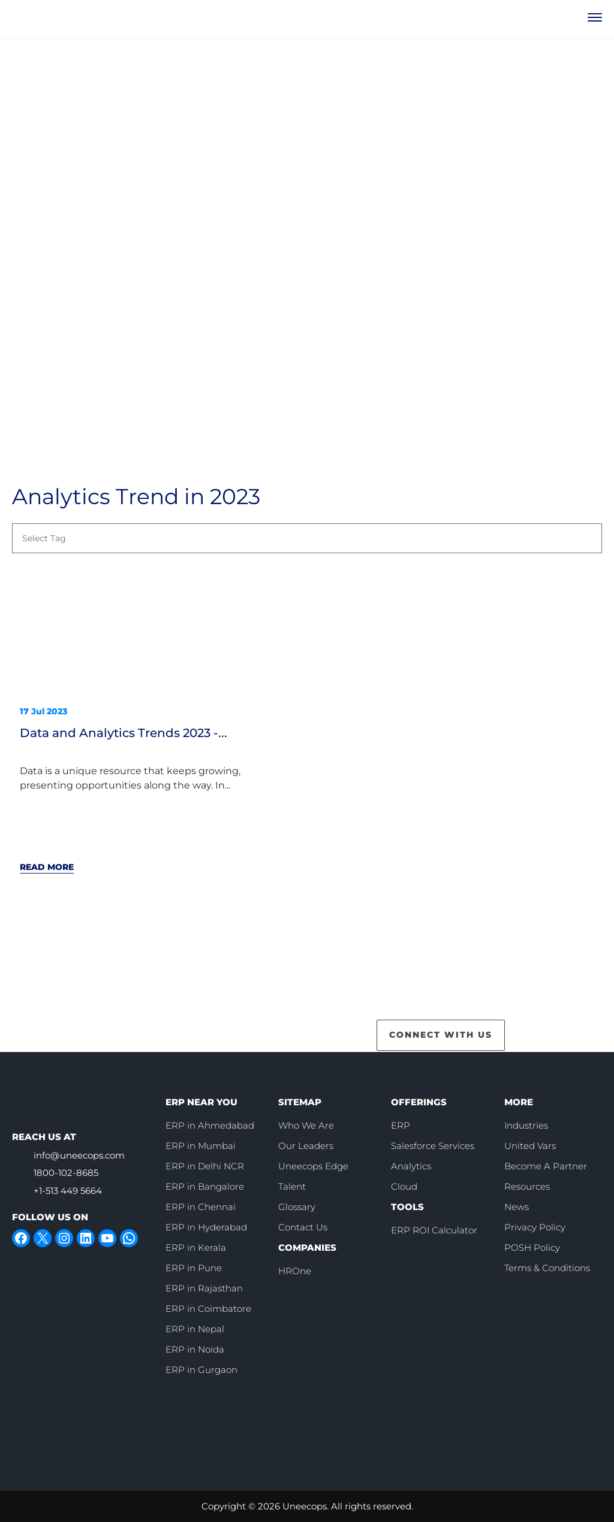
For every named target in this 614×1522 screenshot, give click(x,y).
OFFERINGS (419, 1102)
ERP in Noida (194, 1349)
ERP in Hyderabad (206, 1227)
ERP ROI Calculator (434, 1230)
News (516, 1206)
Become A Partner (545, 1166)
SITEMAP (299, 1102)
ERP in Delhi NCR (204, 1166)
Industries (526, 1125)
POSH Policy (532, 1247)
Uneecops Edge (313, 1166)
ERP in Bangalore (204, 1186)
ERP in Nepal (194, 1329)
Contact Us (302, 1227)
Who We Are (306, 1125)
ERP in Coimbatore (208, 1308)
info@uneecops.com (79, 1155)
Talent (292, 1186)
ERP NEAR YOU (201, 1102)
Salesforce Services (432, 1145)
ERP (400, 1125)
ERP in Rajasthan (204, 1288)
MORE (518, 1102)
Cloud (404, 1186)
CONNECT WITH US (440, 1034)
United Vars (530, 1145)
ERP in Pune (193, 1268)
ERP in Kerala (195, 1247)
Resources (527, 1186)
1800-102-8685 (66, 1172)
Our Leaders (305, 1145)
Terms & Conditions (547, 1268)
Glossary (296, 1206)
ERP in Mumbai (200, 1145)
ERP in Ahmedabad (209, 1125)
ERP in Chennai (200, 1206)
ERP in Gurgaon (201, 1369)
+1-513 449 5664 (68, 1190)
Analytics (411, 1166)
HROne (294, 1271)
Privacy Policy (534, 1227)
